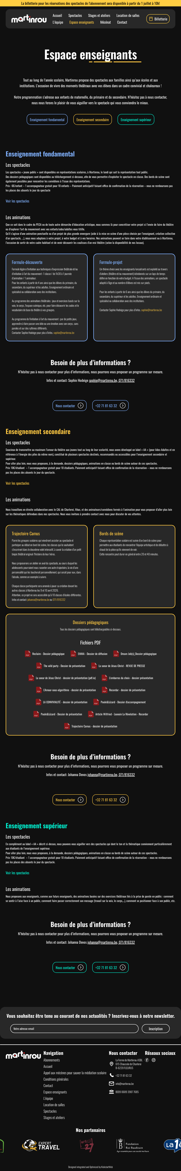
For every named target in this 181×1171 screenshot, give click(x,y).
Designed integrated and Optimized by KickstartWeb (90, 1167)
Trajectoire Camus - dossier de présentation (90, 726)
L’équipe (58, 22)
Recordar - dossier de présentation (123, 690)
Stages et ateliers (99, 15)
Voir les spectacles (17, 201)
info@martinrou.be (125, 1083)
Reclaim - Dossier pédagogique (45, 653)
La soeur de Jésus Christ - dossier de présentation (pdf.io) (62, 678)
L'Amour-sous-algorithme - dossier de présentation (66, 690)
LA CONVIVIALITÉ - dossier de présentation (61, 702)
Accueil (57, 15)
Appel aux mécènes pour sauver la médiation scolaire (74, 1072)
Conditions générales (55, 1079)
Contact (122, 22)
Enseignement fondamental (47, 119)
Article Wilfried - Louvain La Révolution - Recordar (118, 714)
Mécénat (105, 22)
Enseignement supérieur (136, 119)
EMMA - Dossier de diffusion (88, 653)
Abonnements (51, 1059)
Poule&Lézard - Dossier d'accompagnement (119, 702)
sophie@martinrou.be (64, 332)
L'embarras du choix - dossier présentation (127, 678)
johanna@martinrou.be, (103, 774)
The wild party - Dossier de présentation (60, 666)
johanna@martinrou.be (38, 599)
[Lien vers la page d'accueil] (29, 18)
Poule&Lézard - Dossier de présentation (57, 714)
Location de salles (127, 15)
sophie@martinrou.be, (104, 380)
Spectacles (75, 15)
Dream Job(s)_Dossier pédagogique (135, 653)
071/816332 (127, 380)
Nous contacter (69, 405)
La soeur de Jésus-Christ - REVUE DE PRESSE (118, 666)
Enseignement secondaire (93, 119)
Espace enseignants (81, 22)
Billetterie (158, 18)
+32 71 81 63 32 (110, 405)
